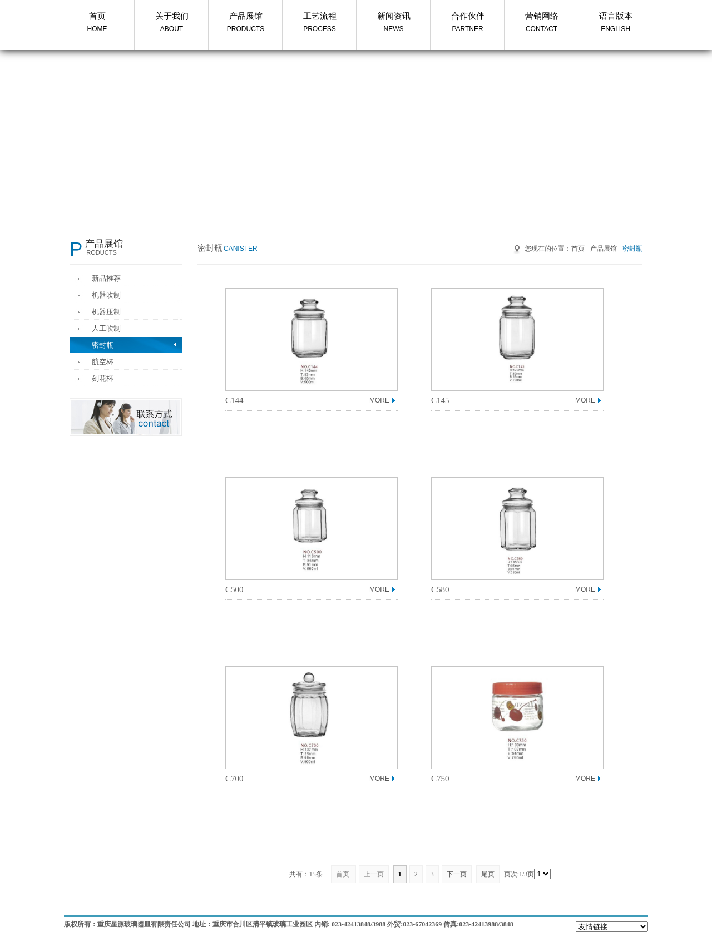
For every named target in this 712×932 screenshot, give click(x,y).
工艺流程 (320, 23)
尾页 (488, 874)
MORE (379, 400)
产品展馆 (246, 23)
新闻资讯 (394, 23)
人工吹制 (106, 328)
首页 (97, 23)
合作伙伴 (468, 23)
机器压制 (106, 312)
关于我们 (172, 23)
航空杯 (102, 362)
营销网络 (541, 23)
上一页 (374, 874)
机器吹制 (106, 295)
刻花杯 (102, 378)
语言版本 (615, 23)
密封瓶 (102, 345)
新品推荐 (106, 278)
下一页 (457, 874)
